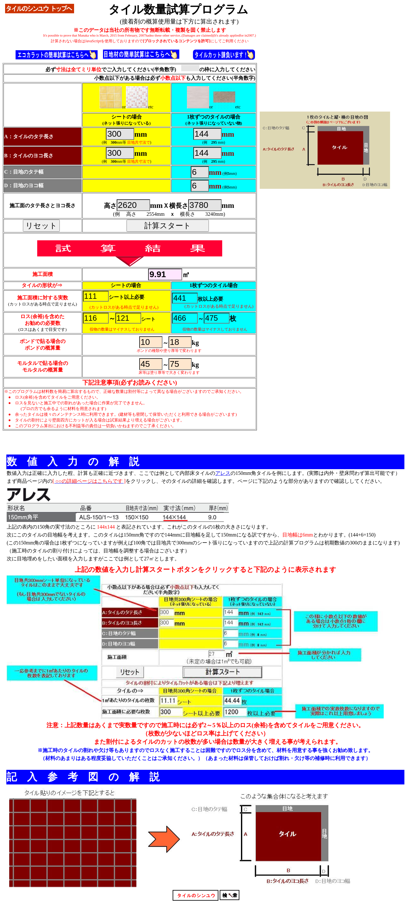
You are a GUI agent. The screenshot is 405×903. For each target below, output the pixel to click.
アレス (222, 473)
